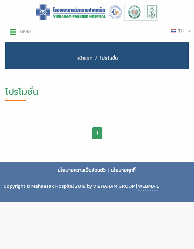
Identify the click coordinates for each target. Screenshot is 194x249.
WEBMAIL (148, 186)
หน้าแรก (84, 58)
